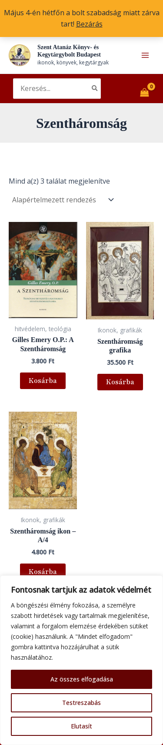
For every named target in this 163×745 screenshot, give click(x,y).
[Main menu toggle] (145, 55)
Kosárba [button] (43, 381)
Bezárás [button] (89, 24)
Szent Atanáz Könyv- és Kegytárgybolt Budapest (69, 51)
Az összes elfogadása (81, 679)
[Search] (95, 89)
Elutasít (81, 726)
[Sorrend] (62, 199)
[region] (81, 660)
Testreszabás (81, 702)
